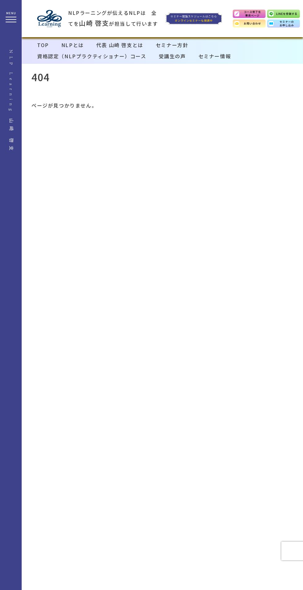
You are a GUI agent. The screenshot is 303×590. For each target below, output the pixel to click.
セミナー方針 (172, 45)
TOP (43, 45)
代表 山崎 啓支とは (119, 45)
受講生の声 (172, 56)
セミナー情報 (214, 56)
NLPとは (72, 45)
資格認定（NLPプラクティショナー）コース (91, 56)
